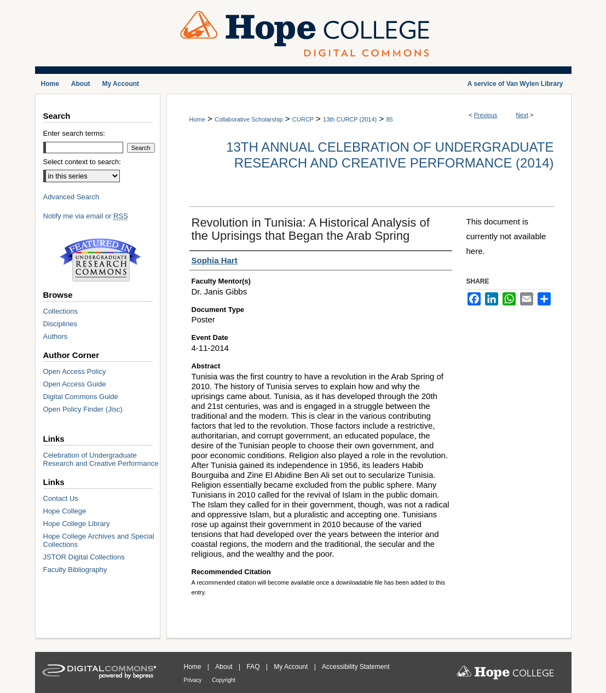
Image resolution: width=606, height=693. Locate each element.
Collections (60, 311)
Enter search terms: (74, 133)
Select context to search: (82, 162)
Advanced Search (71, 197)
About (224, 667)
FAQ (253, 667)
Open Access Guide (74, 384)
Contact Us (60, 498)
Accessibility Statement (355, 667)
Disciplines (60, 324)
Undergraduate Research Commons (100, 260)
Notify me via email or (85, 216)
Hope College (64, 511)
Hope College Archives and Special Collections (98, 540)
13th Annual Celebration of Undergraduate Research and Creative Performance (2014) (389, 155)
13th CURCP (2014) (350, 119)
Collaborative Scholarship (249, 119)
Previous (486, 115)
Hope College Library (76, 523)
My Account (291, 667)
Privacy (194, 680)
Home (197, 119)
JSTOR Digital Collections (84, 557)
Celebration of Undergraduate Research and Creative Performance (101, 459)
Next (522, 115)
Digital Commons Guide (80, 396)
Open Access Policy (74, 371)
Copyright (223, 680)
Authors (55, 336)
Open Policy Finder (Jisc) (83, 409)
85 (389, 119)
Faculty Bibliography (75, 569)
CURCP (303, 119)
